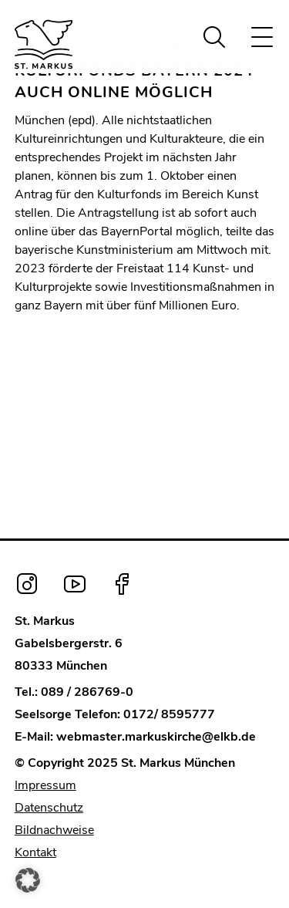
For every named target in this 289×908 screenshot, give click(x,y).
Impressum (45, 785)
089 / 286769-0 (87, 692)
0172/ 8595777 (169, 714)
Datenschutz (49, 807)
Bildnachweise (54, 830)
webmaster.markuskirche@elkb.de (156, 736)
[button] (27, 880)
